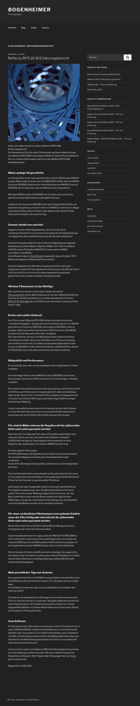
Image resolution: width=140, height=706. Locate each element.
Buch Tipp (91, 194)
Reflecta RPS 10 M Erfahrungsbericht (38, 58)
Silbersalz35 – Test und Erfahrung (102, 84)
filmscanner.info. (16, 295)
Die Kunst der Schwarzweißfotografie (103, 74)
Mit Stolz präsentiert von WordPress (23, 699)
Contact (45, 27)
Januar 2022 (92, 158)
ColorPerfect (37, 256)
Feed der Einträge (95, 221)
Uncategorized (93, 200)
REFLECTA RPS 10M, (19, 301)
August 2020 (93, 163)
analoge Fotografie (95, 189)
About (34, 27)
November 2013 (94, 173)
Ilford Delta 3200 (94, 89)
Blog (23, 27)
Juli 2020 (91, 168)
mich (73, 656)
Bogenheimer (29, 10)
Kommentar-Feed (95, 226)
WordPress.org (93, 231)
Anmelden (91, 216)
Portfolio (12, 27)
